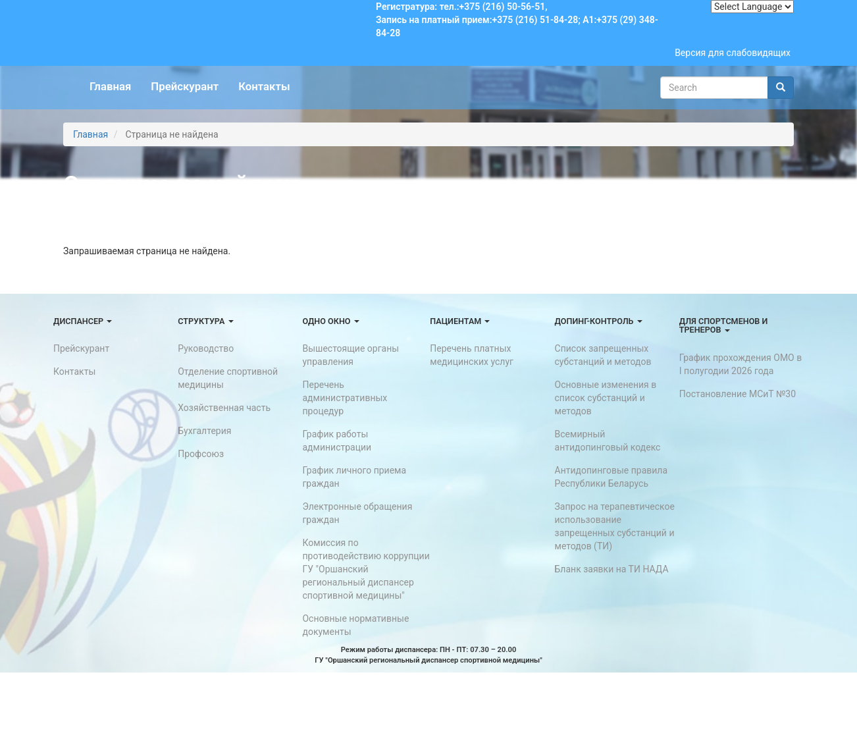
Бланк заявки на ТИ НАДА (612, 569)
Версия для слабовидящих (733, 52)
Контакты (264, 86)
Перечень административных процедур (344, 397)
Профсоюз (201, 454)
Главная (110, 86)
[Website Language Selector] (752, 6)
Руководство (206, 348)
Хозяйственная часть (224, 407)
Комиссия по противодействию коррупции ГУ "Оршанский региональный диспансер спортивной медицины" (365, 569)
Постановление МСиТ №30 (737, 394)
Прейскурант (185, 86)
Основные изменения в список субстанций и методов (606, 397)
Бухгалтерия (204, 430)
